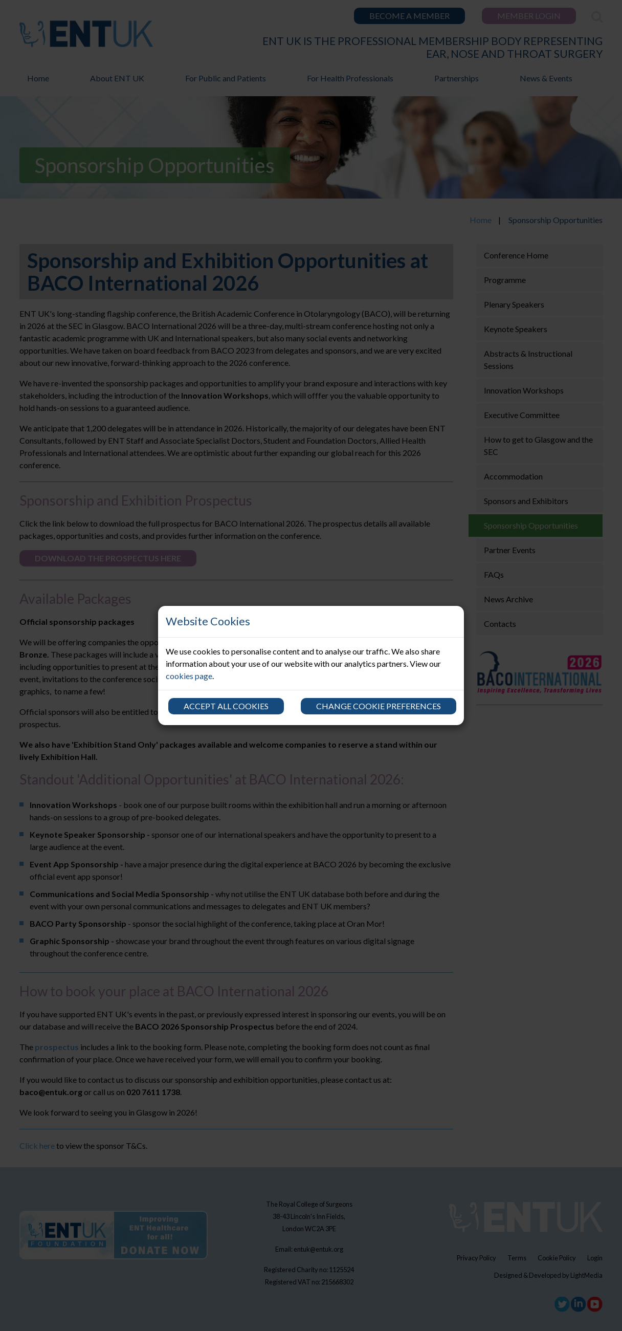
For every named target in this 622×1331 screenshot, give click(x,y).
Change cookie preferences (378, 706)
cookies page (189, 676)
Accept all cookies (226, 706)
